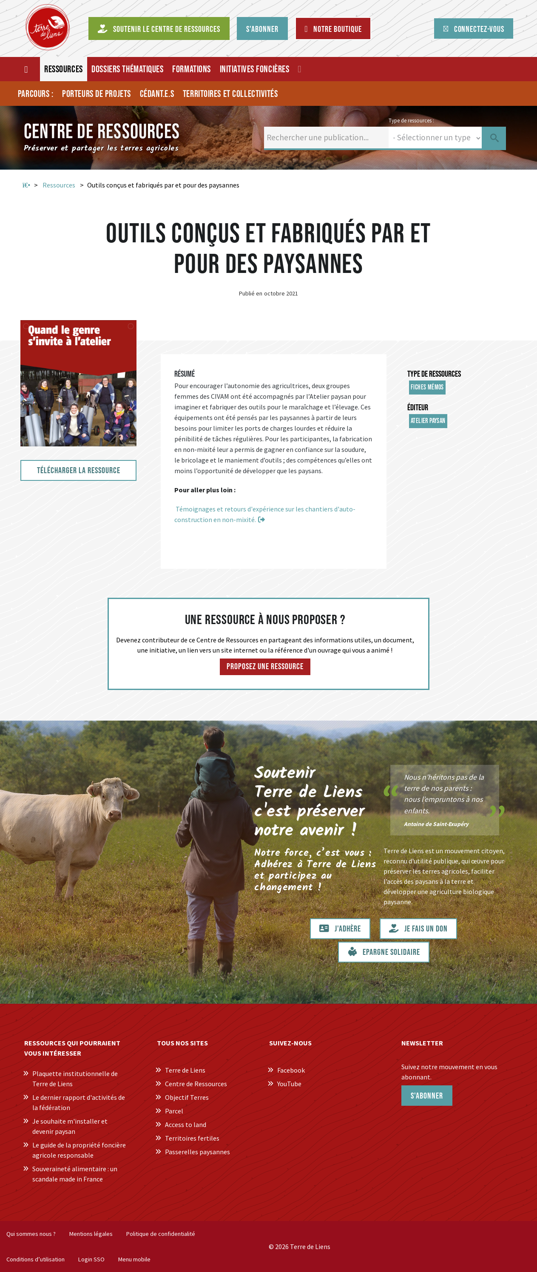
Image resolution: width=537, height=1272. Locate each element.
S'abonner (427, 1096)
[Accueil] (26, 69)
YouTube (289, 1083)
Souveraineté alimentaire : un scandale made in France (74, 1173)
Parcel (174, 1111)
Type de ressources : (411, 120)
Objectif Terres (187, 1097)
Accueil (26, 185)
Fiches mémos (427, 387)
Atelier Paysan (428, 421)
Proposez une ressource (265, 667)
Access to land (185, 1124)
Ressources (59, 185)
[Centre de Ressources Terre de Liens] (47, 27)
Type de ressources (434, 374)
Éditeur (417, 408)
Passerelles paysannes (197, 1151)
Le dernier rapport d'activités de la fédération (78, 1102)
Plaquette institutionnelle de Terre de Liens (75, 1078)
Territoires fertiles (192, 1138)
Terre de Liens (185, 1070)
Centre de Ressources (196, 1083)
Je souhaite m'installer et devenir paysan (70, 1126)
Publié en (250, 293)
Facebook (291, 1070)
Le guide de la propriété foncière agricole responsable (79, 1150)
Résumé (184, 374)
